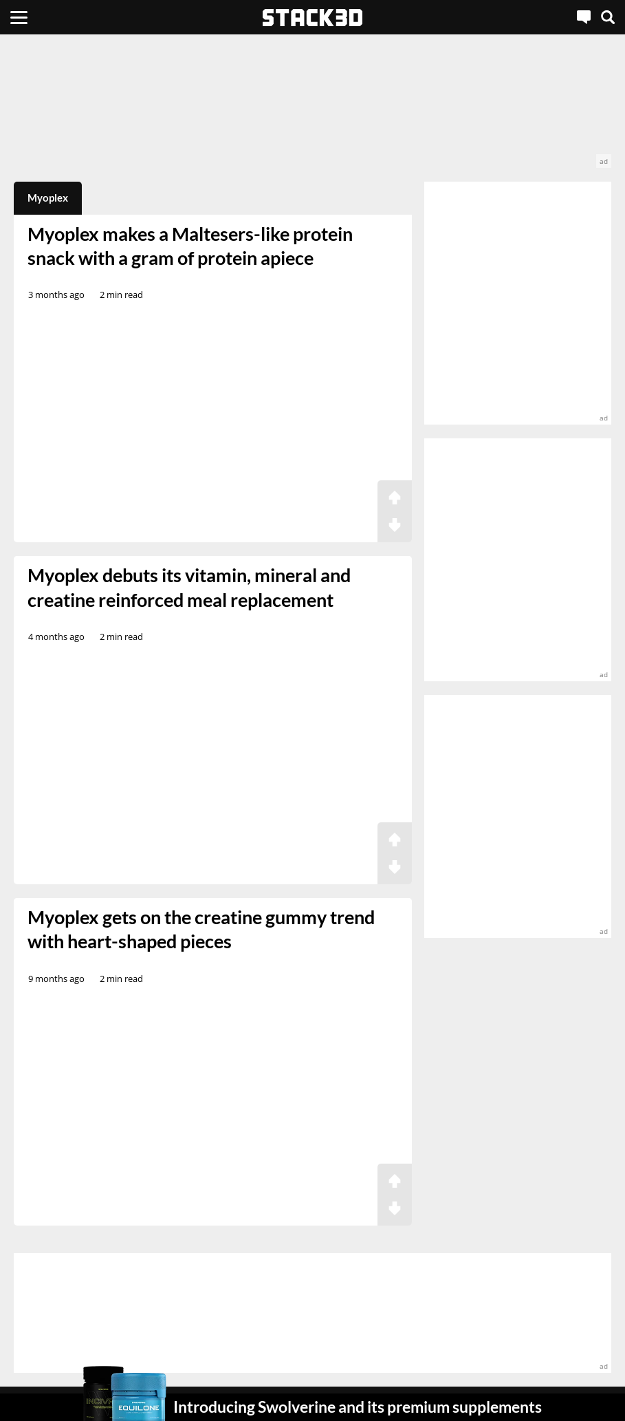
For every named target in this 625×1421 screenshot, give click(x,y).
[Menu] (19, 17)
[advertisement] (312, 108)
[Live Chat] (584, 17)
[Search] (608, 17)
